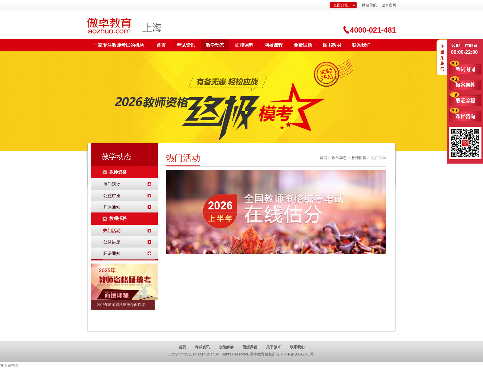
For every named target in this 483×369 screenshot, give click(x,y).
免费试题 (303, 45)
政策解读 (226, 347)
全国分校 (340, 5)
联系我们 (361, 45)
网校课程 (273, 45)
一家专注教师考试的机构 (118, 45)
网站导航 (369, 5)
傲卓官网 (388, 5)
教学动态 (215, 45)
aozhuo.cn (205, 354)
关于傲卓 (273, 347)
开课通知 (111, 207)
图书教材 (332, 45)
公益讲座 (111, 195)
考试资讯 (186, 45)
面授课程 (244, 45)
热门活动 (111, 184)
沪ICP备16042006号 (297, 354)
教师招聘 (358, 158)
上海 (152, 27)
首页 (161, 45)
